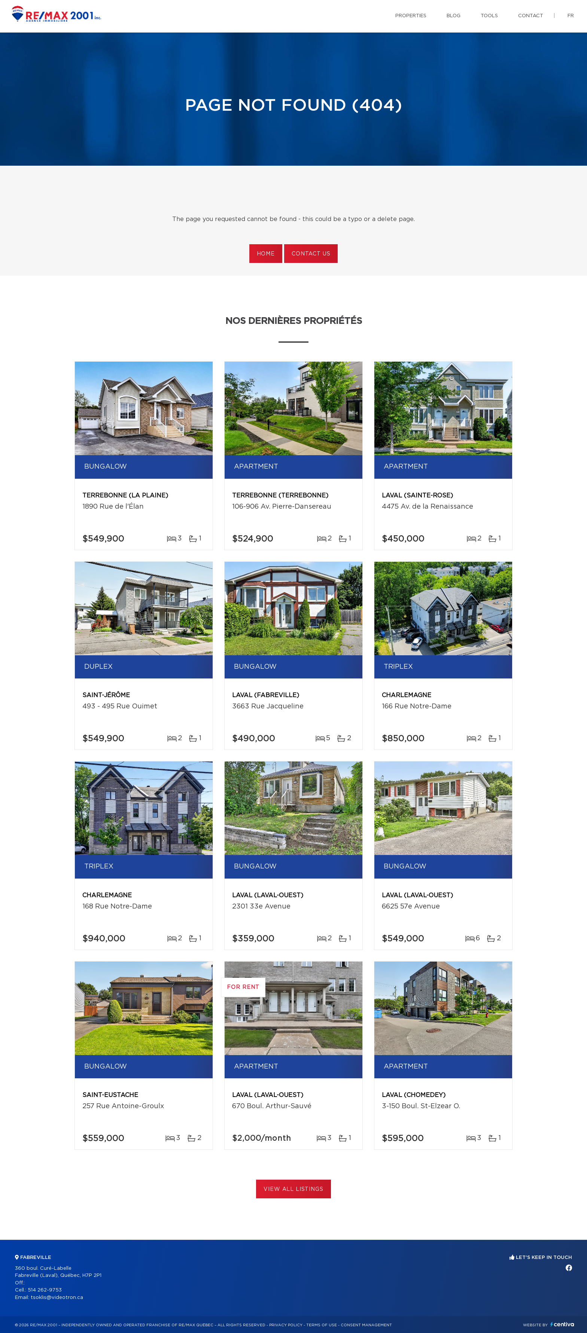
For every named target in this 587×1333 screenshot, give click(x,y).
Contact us (311, 254)
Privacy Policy (285, 1325)
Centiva (562, 1324)
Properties (410, 15)
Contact (530, 15)
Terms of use (321, 1325)
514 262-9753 (45, 1290)
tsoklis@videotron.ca (57, 1297)
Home (266, 254)
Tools (489, 15)
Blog (453, 15)
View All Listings (293, 1189)
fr (571, 15)
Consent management (366, 1325)
